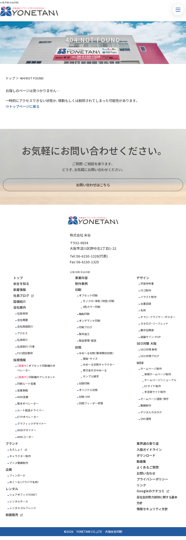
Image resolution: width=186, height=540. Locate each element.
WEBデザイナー (26, 430)
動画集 (141, 461)
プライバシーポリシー (152, 479)
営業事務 (22, 390)
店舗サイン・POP (150, 337)
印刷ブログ (85, 327)
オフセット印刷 (88, 295)
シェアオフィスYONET (23, 495)
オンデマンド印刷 (89, 321)
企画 (9, 469)
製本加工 (84, 334)
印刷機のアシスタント (42, 377)
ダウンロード (146, 455)
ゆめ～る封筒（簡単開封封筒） (96, 353)
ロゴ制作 (145, 290)
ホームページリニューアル (160, 380)
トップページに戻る (24, 106)
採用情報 (19, 360)
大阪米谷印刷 (113, 531)
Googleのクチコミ (150, 491)
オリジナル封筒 (88, 390)
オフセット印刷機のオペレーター (36, 368)
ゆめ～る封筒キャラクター (99, 364)
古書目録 (145, 304)
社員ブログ (21, 295)
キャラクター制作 (20, 456)
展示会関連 (147, 330)
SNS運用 (145, 419)
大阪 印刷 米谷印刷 (9, 2)
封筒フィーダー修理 (91, 403)
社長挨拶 (22, 313)
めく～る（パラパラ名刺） (24, 482)
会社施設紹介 (25, 326)
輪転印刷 (84, 314)
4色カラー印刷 (91, 307)
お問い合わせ (146, 473)
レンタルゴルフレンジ (22, 508)
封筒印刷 (84, 383)
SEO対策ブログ (149, 356)
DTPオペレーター (28, 417)
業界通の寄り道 (148, 443)
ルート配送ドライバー (30, 410)
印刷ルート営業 (26, 384)
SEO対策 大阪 (146, 343)
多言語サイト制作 (155, 392)
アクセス (22, 333)
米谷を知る (21, 283)
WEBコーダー (25, 437)
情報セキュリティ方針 (152, 509)
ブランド (12, 443)
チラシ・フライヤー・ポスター (157, 317)
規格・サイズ (90, 359)
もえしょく (16, 449)
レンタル (12, 488)
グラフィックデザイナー (31, 424)
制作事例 (81, 283)
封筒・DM (84, 397)
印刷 (78, 289)
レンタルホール (18, 501)
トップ (10, 78)
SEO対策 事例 (148, 349)
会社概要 (22, 320)
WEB (140, 362)
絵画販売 (12, 514)
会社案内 (19, 307)
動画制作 (145, 405)
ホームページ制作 (151, 369)
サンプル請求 (91, 376)
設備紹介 (19, 301)
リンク (141, 485)
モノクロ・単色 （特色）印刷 (98, 301)
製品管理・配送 (87, 340)
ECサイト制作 (152, 386)
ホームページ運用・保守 (154, 399)
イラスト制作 (148, 297)
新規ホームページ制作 (157, 374)
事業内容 (81, 277)
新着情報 (19, 289)
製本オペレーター (28, 403)
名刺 (143, 310)
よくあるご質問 (148, 467)
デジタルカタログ (151, 412)
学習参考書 (147, 284)
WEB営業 (22, 397)
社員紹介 (22, 340)
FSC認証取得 (25, 353)
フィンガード (17, 475)
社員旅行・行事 (26, 346)
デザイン (143, 277)
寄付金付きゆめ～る (95, 370)
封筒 (78, 347)
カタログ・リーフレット (154, 323)
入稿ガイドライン (149, 449)
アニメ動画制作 (18, 463)
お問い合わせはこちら (93, 185)
